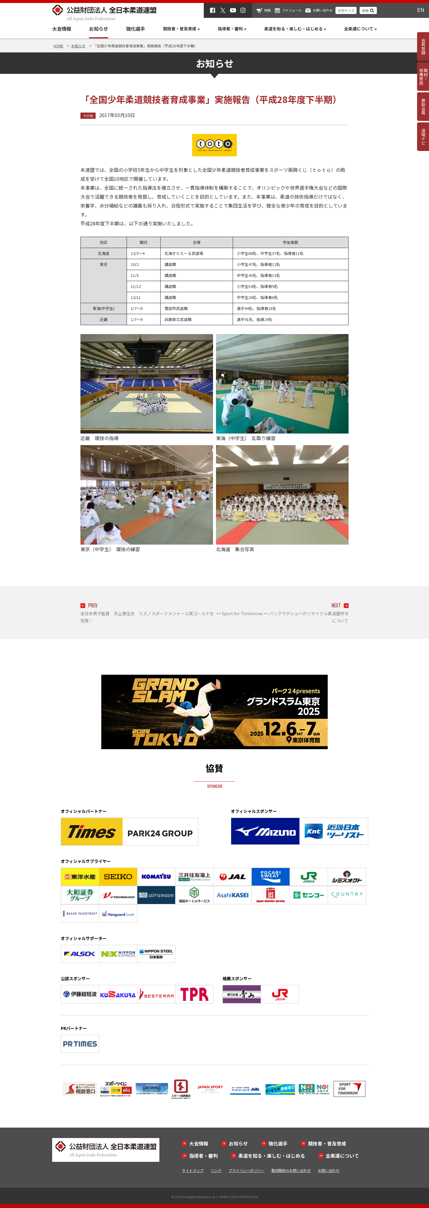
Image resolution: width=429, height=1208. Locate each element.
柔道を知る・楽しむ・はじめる (271, 1155)
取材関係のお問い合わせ (291, 1170)
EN (420, 9)
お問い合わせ (322, 10)
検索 (365, 10)
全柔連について (342, 1155)
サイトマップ (192, 1170)
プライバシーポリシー (246, 1170)
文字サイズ (346, 10)
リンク (216, 1170)
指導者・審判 (203, 1155)
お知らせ (98, 28)
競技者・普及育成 (327, 1143)
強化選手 (135, 28)
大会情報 (61, 28)
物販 (267, 10)
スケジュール (291, 10)
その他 (88, 115)
